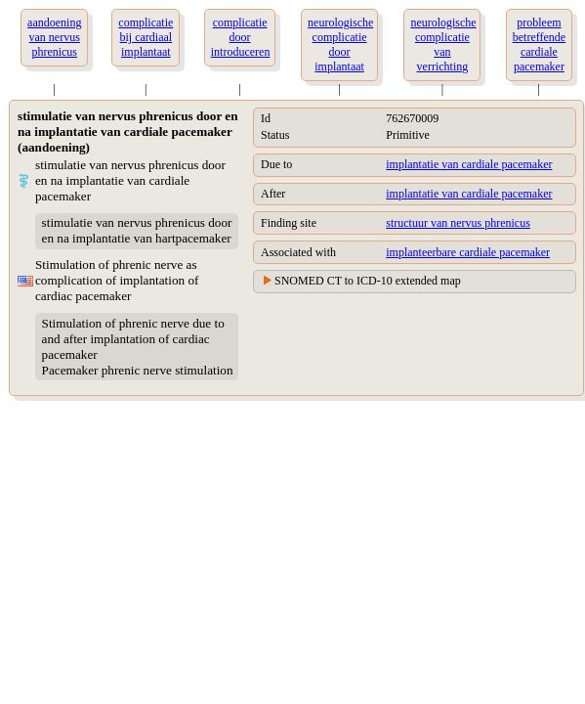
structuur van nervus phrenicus (458, 223)
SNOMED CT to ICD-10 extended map (367, 280)
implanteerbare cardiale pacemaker (468, 252)
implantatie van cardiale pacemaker (469, 164)
